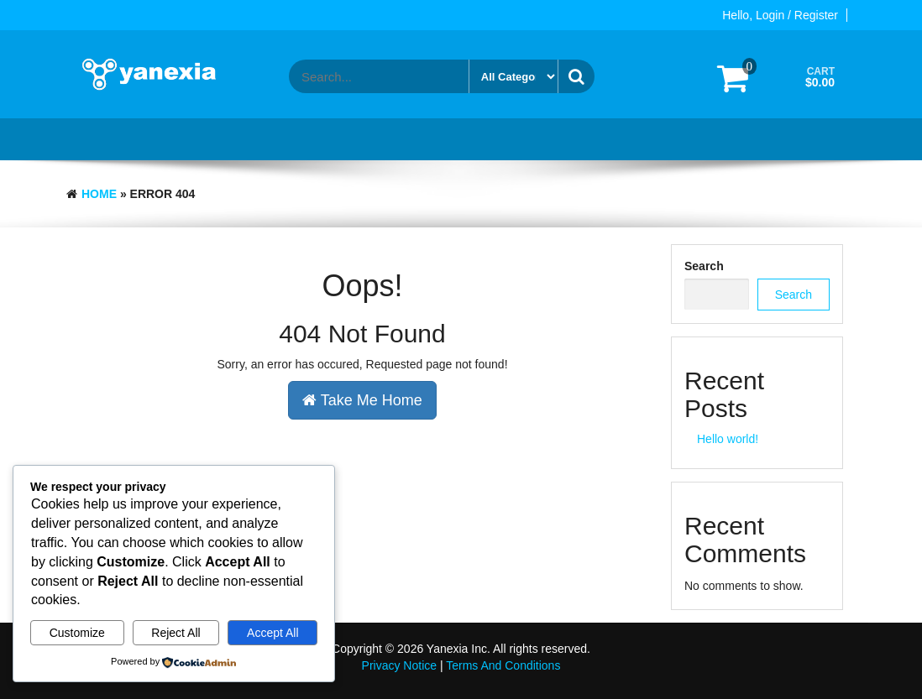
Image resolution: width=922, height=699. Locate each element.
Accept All (272, 632)
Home (99, 194)
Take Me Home (362, 400)
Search (704, 266)
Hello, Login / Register (780, 15)
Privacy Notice (399, 665)
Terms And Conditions (503, 665)
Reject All (175, 632)
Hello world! (727, 439)
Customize (77, 632)
